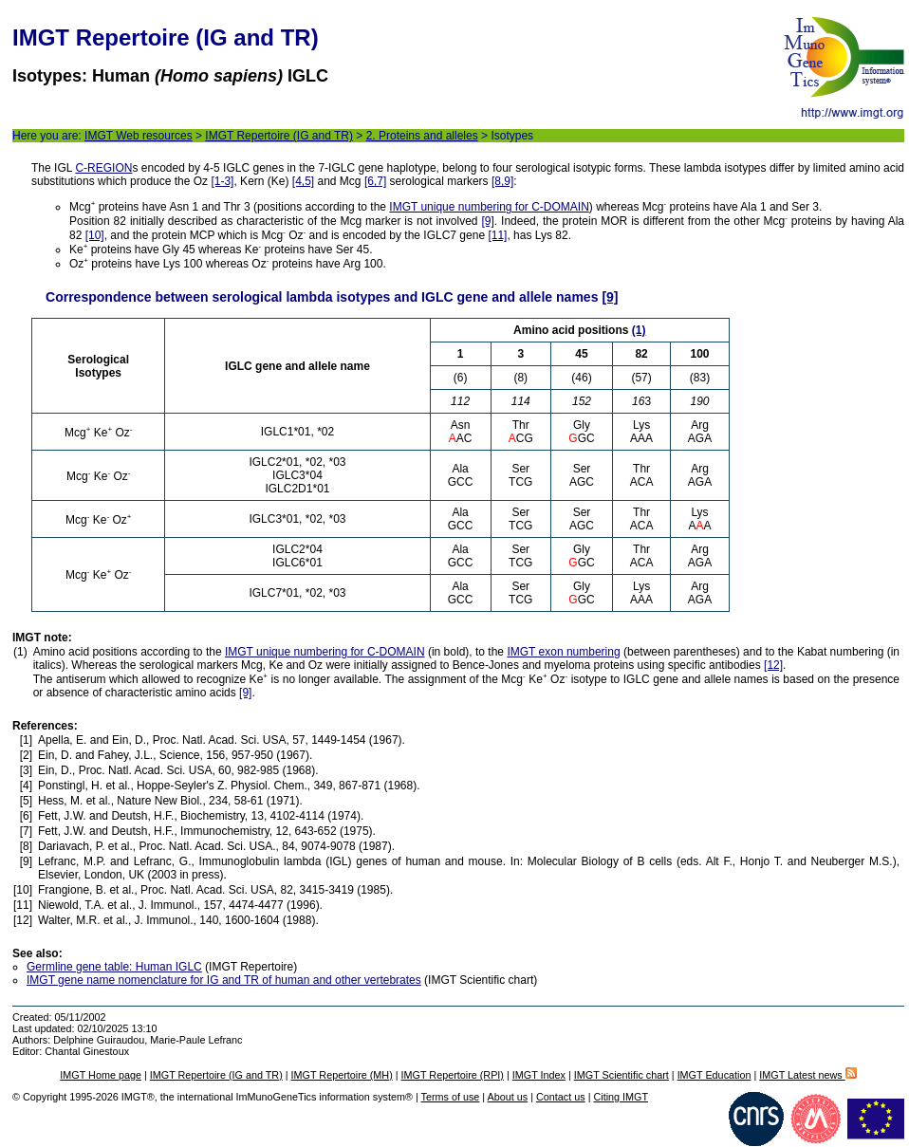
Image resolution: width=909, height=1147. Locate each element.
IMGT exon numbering (563, 651)
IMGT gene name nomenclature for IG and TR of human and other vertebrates (224, 980)
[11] (497, 235)
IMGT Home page (100, 1075)
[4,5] (303, 181)
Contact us (560, 1096)
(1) (639, 330)
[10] (94, 235)
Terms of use (450, 1096)
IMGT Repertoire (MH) (342, 1075)
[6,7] (375, 181)
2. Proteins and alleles (422, 135)
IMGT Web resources (138, 135)
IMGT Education (714, 1075)
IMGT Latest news (807, 1075)
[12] (773, 665)
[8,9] (502, 181)
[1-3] (222, 181)
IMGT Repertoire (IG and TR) (279, 135)
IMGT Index (539, 1075)
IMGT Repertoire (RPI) (452, 1075)
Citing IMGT (620, 1096)
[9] (487, 221)
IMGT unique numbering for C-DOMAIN (489, 206)
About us (508, 1096)
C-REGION (103, 168)
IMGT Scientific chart (621, 1075)
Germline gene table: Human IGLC (114, 966)
